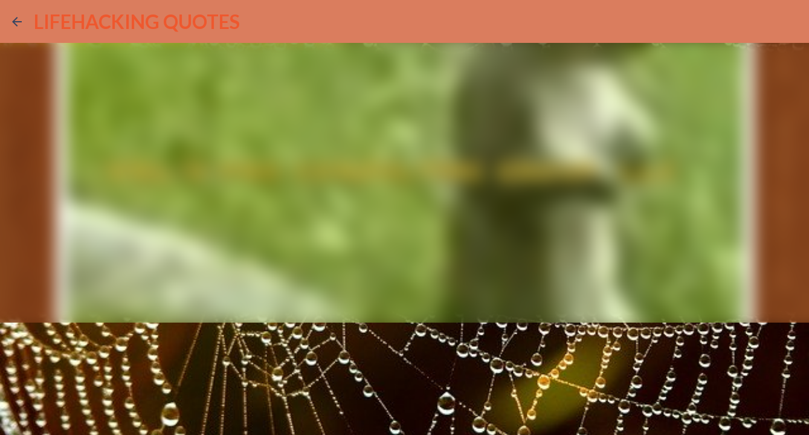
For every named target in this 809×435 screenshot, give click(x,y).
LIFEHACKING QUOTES (137, 21)
